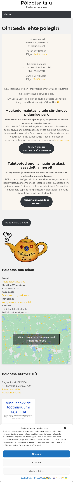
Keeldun (36, 462)
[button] (65, 428)
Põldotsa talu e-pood (16, 222)
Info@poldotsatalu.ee (13, 281)
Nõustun (36, 454)
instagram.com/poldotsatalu (17, 302)
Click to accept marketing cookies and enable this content (36, 339)
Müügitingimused (11, 392)
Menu (7, 14)
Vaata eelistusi (36, 471)
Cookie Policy (27, 478)
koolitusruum (61, 140)
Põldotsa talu (36, 3)
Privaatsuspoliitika (11, 389)
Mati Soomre (40, 54)
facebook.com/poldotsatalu (16, 295)
